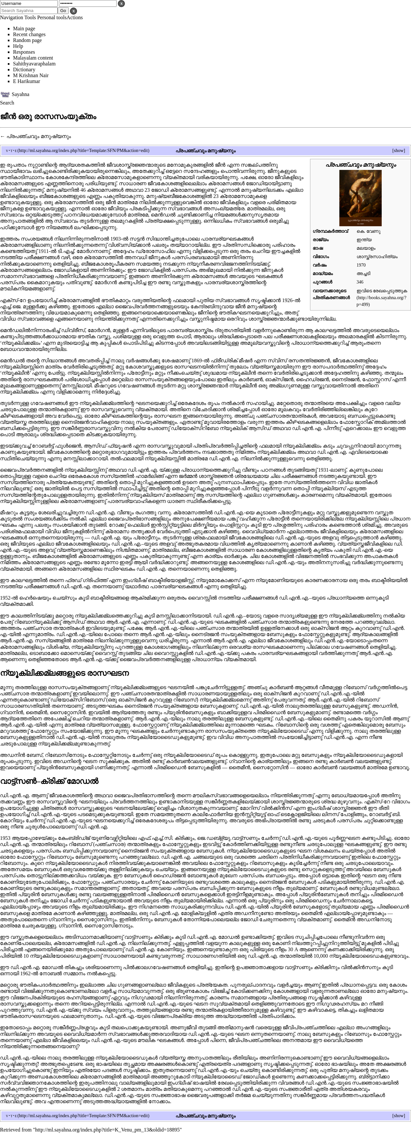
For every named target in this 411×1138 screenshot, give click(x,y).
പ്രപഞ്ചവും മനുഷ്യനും (39, 136)
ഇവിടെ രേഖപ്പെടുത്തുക (382, 290)
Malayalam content (33, 58)
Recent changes (29, 34)
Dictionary (24, 69)
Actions (74, 17)
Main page (24, 28)
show (399, 150)
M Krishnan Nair (31, 75)
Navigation (11, 17)
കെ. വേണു (368, 231)
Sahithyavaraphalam (34, 63)
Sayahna (20, 94)
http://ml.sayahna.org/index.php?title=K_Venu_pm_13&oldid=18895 (107, 1129)
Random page (27, 40)
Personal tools (51, 17)
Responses (24, 52)
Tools (30, 17)
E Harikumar (26, 81)
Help (18, 46)
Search (7, 102)
